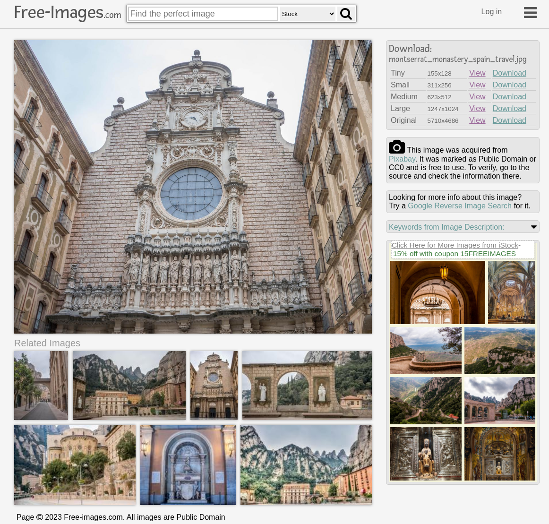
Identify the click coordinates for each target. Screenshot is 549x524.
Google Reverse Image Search (460, 206)
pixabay (402, 159)
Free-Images (67, 12)
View (477, 73)
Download (509, 73)
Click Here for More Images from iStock (455, 245)
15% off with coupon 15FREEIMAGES (454, 253)
